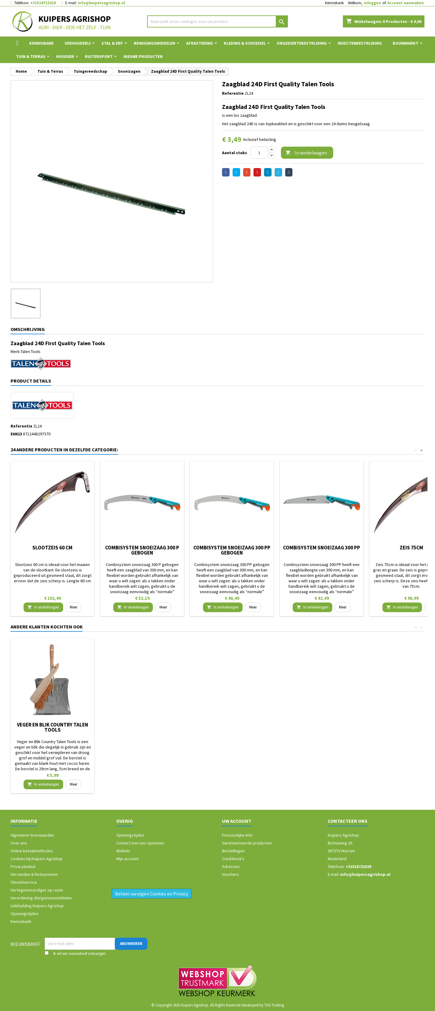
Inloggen (372, 2)
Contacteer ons (347, 821)
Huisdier (65, 56)
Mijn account (127, 858)
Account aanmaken (405, 2)
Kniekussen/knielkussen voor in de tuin (232, 727)
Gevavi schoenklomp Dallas (52, 724)
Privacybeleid (23, 866)
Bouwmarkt (405, 43)
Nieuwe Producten (143, 56)
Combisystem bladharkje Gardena (142, 727)
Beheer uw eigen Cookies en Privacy (151, 894)
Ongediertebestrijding (302, 43)
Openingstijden (24, 913)
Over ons (19, 843)
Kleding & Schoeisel (245, 43)
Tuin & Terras (30, 56)
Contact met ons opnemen (140, 843)
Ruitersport (99, 56)
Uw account (236, 821)
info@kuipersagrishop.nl (101, 2)
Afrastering (199, 43)
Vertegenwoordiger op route (37, 890)
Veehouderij (78, 43)
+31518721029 (43, 2)
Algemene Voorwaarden (32, 835)
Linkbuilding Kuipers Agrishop (37, 905)
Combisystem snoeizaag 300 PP (321, 547)
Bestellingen (233, 851)
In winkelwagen (306, 153)
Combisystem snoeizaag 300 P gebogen (142, 550)
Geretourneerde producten (247, 843)
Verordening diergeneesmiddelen (41, 898)
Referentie (233, 93)
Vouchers (230, 874)
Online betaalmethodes (32, 851)
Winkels (123, 851)
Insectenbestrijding (360, 43)
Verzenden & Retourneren (34, 874)
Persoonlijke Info (237, 835)
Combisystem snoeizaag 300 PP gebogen (231, 550)
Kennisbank (334, 2)
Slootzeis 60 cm (52, 547)
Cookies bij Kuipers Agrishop (37, 858)
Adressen (231, 866)
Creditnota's (233, 858)
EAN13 (16, 434)
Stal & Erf (112, 43)
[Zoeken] (217, 21)
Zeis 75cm (411, 547)
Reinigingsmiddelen (154, 43)
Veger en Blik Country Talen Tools (321, 727)
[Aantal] (259, 153)
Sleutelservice (24, 882)
